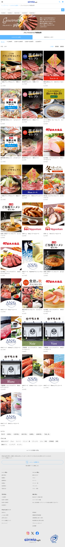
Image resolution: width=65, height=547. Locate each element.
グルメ (33, 477)
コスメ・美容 (35, 488)
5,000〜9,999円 (29, 41)
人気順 (51, 46)
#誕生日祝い (17, 13)
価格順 (62, 46)
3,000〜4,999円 (18, 41)
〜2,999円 (9, 41)
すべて (2, 41)
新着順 (57, 46)
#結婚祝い (10, 13)
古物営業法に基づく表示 (37, 517)
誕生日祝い (4, 475)
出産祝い (3, 483)
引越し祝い (4, 488)
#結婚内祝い (32, 13)
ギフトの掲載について (6, 520)
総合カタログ (35, 475)
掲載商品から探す (48, 37)
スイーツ (34, 480)
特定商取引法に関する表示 (38, 520)
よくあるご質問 (5, 515)
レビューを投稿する (32, 462)
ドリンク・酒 (35, 483)
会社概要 (34, 525)
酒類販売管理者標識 (36, 515)
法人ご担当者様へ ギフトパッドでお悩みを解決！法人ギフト (45, 502)
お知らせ (3, 512)
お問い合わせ (4, 517)
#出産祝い (3, 13)
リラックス (34, 485)
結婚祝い (3, 477)
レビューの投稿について (8, 458)
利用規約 (34, 512)
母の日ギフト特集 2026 (37, 497)
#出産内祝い (25, 13)
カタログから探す (16, 37)
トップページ (4, 5)
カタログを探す (14, 5)
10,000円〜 (39, 41)
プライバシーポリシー (37, 523)
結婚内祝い (4, 480)
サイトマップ (4, 523)
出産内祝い (4, 485)
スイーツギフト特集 (36, 499)
